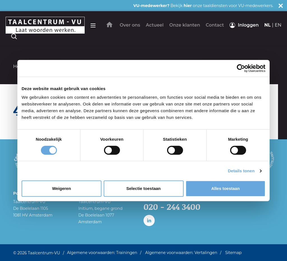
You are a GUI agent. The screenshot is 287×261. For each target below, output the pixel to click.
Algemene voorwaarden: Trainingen (102, 252)
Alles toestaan (225, 188)
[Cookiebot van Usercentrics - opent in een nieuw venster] (240, 68)
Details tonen (241, 170)
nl (267, 25)
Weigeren (61, 188)
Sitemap (233, 252)
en (278, 25)
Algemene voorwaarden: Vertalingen (181, 252)
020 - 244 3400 (172, 207)
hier (188, 5)
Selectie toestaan (143, 188)
